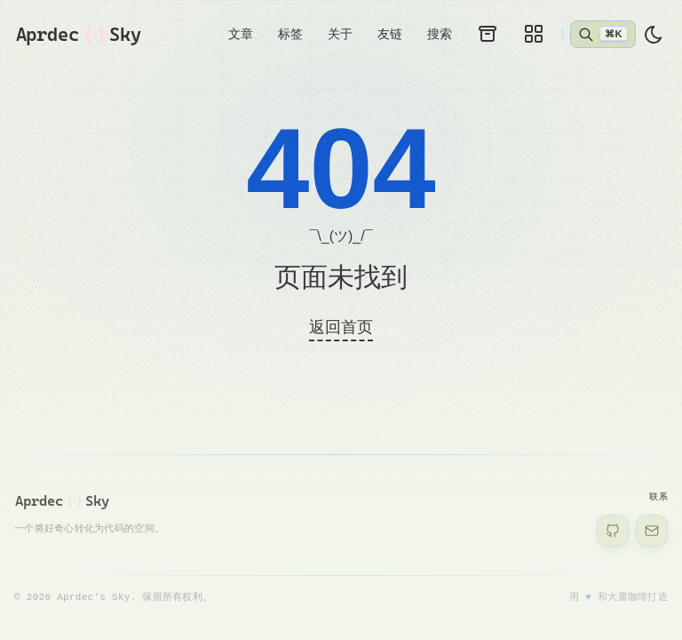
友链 (389, 34)
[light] (653, 34)
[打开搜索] (603, 33)
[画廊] (533, 34)
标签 (290, 34)
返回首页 (341, 327)
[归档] (487, 34)
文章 (240, 34)
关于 (340, 34)
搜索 (439, 34)
